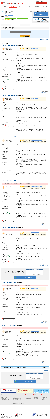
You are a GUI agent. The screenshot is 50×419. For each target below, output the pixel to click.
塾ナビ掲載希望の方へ (45, 397)
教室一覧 (25, 24)
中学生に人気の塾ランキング (17, 399)
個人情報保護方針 (6, 416)
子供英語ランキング (4, 403)
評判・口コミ (16, 24)
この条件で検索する (25, 36)
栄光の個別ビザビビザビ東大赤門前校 (9, 45)
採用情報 (10, 416)
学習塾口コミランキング (16, 397)
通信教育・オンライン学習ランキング (18, 403)
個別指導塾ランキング (4, 397)
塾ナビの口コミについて (44, 39)
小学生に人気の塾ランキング (5, 399)
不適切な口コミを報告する (44, 92)
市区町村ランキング (16, 402)
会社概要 (2, 416)
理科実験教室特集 (28, 398)
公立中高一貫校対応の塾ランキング (6, 402)
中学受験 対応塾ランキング (17, 398)
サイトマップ (44, 398)
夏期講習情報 (36, 397)
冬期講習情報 (36, 398)
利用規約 (43, 399)
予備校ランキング (3, 398)
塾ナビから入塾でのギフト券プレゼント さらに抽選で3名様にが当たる (41, 19)
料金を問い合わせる (42, 14)
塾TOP (6, 24)
